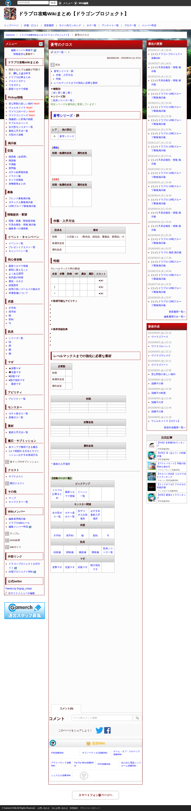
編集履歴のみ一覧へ (175, 316)
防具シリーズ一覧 (62, 100)
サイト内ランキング (70, 25)
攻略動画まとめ (17, 183)
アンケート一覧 (110, 25)
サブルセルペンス (18, 123)
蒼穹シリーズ (63, 115)
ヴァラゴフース (159, 336)
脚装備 (95, 552)
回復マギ (82, 567)
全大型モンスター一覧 (21, 127)
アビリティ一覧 (17, 398)
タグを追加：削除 (68, 52)
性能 (58, 78)
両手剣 (69, 535)
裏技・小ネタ (16, 281)
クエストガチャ (17, 81)
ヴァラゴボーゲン (18, 111)
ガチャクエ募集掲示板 (21, 202)
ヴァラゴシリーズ (18, 115)
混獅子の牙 (157, 402)
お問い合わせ (44, 808)
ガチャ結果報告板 (18, 172)
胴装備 (69, 552)
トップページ (11, 25)
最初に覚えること (18, 269)
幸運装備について (18, 293)
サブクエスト (16, 476)
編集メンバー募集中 (22, 50)
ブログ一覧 (130, 25)
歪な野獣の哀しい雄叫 (21, 103)
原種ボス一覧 (16, 417)
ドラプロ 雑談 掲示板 (170, 252)
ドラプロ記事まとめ (57, 494)
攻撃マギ (57, 567)
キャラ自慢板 (16, 179)
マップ (12, 498)
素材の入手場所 (61, 464)
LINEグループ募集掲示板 (22, 206)
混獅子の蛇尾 (158, 393)
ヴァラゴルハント (161, 346)
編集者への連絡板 (18, 228)
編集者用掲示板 (17, 518)
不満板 (12, 164)
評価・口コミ (31, 25)
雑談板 (12, 160)
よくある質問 (16, 273)
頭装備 (57, 552)
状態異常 (13, 285)
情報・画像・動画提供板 (22, 220)
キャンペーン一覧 (18, 251)
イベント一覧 (16, 243)
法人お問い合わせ (60, 808)
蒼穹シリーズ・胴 (63, 71)
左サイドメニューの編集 (19, 593)
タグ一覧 (91, 25)
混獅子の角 (157, 411)
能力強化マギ (17, 380)
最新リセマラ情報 (18, 89)
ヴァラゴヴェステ (161, 355)
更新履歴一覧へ (177, 311)
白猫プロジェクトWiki (21, 571)
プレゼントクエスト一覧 (22, 247)
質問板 (12, 168)
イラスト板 (15, 176)
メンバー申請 (149, 25)
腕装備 (82, 552)
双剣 (95, 535)
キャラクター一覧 (18, 501)
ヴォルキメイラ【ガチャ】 (165, 421)
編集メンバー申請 (18, 526)
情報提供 (18, 54)
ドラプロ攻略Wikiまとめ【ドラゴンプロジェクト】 (74, 13)
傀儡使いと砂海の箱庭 (21, 119)
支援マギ (70, 567)
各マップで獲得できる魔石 (23, 447)
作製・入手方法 (64, 75)
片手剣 (57, 535)
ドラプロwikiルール (19, 522)
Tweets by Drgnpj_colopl (18, 588)
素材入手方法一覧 (18, 130)
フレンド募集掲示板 (19, 198)
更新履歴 (49, 25)
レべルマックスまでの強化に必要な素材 (76, 82)
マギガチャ (15, 85)
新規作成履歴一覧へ (175, 427)
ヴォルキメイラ (17, 107)
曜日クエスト (17, 483)
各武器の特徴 (16, 277)
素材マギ (16, 384)
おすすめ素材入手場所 (95, 515)
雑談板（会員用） (18, 156)
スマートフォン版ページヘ (95, 794)
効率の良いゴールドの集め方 (24, 289)
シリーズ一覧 (16, 338)
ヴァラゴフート (159, 364)
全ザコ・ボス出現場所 (82, 515)
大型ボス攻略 (16, 134)
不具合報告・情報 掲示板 (22, 224)
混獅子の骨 (157, 383)
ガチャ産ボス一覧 (18, 413)
